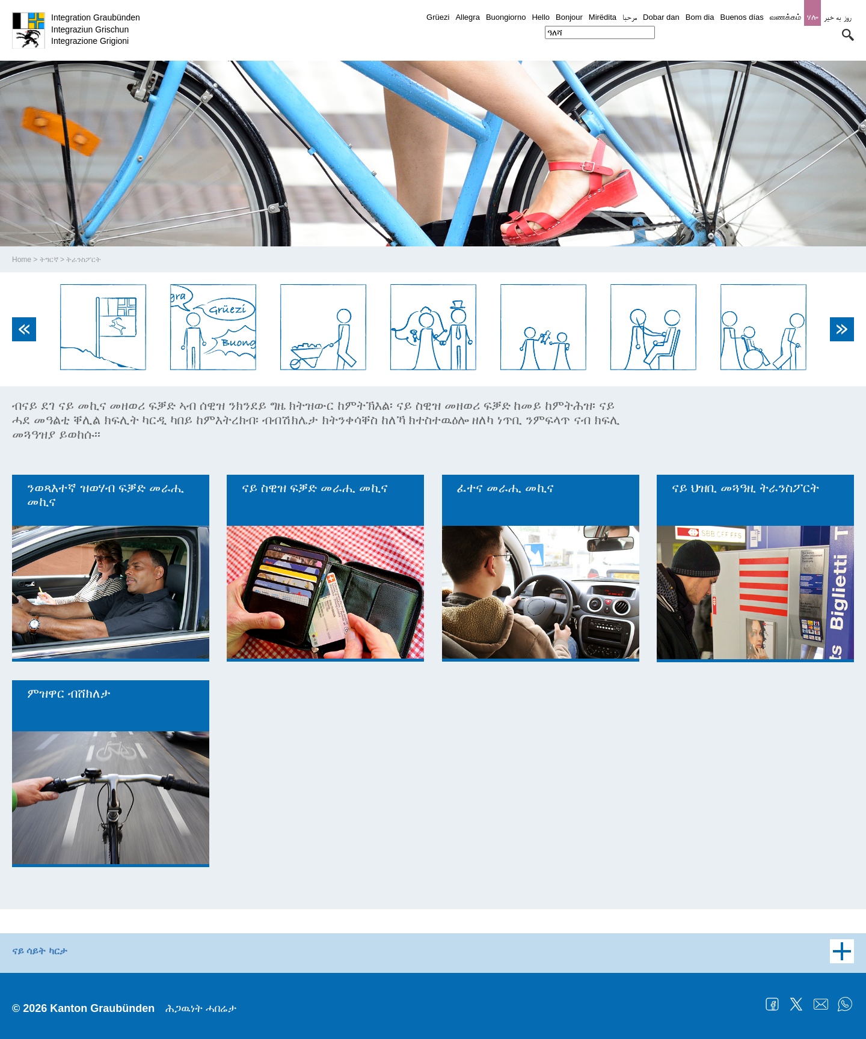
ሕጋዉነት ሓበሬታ (200, 1008)
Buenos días (741, 17)
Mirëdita (602, 17)
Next (842, 329)
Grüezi (437, 17)
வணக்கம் (785, 17)
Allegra (467, 17)
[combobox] (600, 32)
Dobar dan (661, 17)
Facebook (772, 1004)
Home (21, 259)
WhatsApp (845, 1004)
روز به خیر (837, 17)
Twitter (796, 1004)
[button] (848, 35)
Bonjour (569, 17)
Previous (24, 329)
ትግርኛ (49, 259)
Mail (821, 1004)
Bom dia (700, 17)
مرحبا (629, 17)
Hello (541, 17)
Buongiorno (506, 17)
